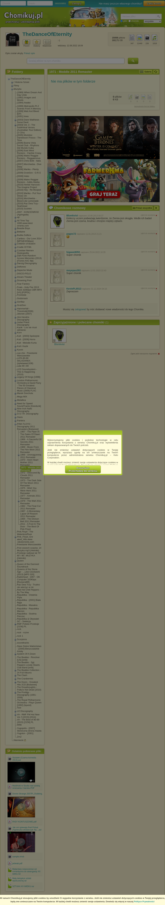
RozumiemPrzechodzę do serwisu (83, 469)
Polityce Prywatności (144, 901)
